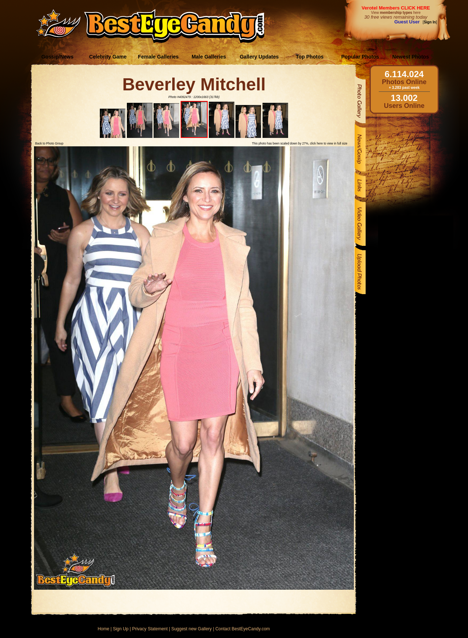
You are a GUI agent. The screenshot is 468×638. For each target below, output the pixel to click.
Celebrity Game (108, 57)
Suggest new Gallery (191, 628)
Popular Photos (360, 57)
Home (103, 628)
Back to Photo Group (49, 143)
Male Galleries (209, 57)
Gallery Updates (259, 57)
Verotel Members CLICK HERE (396, 8)
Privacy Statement (149, 628)
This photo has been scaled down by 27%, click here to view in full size (299, 143)
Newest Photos (410, 57)
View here (395, 13)
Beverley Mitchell (193, 84)
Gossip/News (57, 57)
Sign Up (121, 628)
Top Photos (310, 57)
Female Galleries (158, 57)
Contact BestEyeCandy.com (242, 628)
